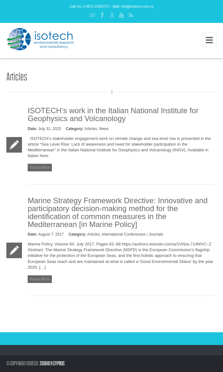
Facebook (102, 15)
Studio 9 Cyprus (52, 364)
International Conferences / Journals (132, 234)
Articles (90, 129)
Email (92, 15)
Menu (209, 39)
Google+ (111, 15)
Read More (40, 167)
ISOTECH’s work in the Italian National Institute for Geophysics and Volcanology (113, 114)
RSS (131, 15)
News (103, 129)
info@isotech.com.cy (137, 6)
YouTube (121, 15)
